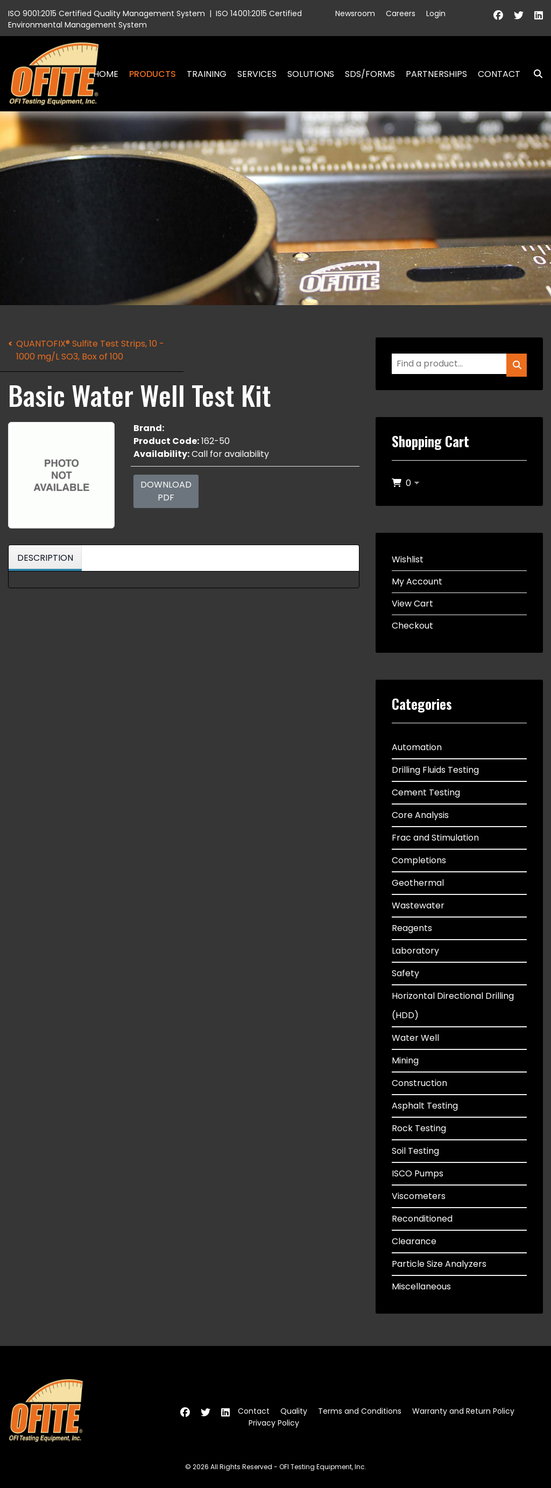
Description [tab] (45, 558)
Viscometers (419, 1196)
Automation (417, 747)
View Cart (412, 603)
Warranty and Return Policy (463, 1411)
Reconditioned (422, 1218)
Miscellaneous (421, 1286)
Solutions (310, 74)
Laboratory (415, 950)
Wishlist (407, 559)
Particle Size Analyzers (439, 1264)
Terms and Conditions (359, 1411)
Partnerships (436, 74)
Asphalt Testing (425, 1105)
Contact (499, 74)
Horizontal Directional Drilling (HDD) (453, 1005)
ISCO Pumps (417, 1173)
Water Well (415, 1038)
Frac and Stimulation (435, 837)
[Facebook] (498, 15)
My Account (417, 581)
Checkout (412, 625)
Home (105, 74)
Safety (405, 973)
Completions (419, 860)
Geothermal (418, 883)
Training (207, 74)
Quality (293, 1411)
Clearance (414, 1241)
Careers (400, 13)
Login (436, 13)
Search (534, 74)
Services (257, 74)
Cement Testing (426, 792)
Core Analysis (420, 815)
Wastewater (418, 905)
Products (152, 74)
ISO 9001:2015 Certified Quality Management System (106, 13)
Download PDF (166, 491)
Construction (419, 1083)
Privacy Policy (274, 1423)
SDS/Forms (370, 74)
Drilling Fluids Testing (435, 770)
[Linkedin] (538, 15)
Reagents (412, 928)
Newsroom (355, 13)
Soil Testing (415, 1151)
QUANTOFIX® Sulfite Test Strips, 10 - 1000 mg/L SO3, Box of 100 (90, 350)
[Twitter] (519, 15)
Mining (405, 1060)
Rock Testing (419, 1128)
